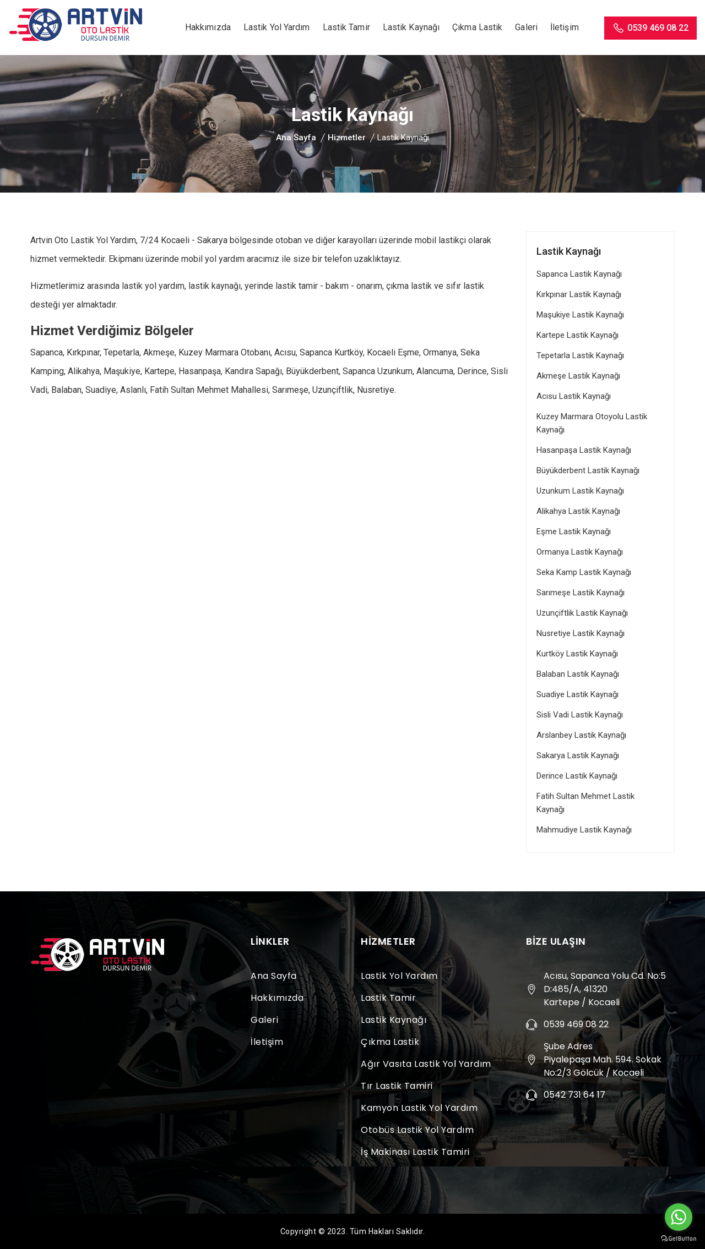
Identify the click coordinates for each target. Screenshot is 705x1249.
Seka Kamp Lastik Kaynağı (583, 572)
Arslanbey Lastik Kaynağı (581, 735)
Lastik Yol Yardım (276, 27)
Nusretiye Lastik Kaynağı (580, 633)
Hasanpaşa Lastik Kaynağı (583, 450)
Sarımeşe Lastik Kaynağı (580, 593)
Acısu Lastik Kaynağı (573, 396)
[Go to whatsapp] (678, 1217)
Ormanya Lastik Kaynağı (579, 552)
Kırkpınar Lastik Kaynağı (578, 294)
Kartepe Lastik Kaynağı (577, 335)
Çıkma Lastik (477, 27)
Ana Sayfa (296, 138)
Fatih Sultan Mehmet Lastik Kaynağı (585, 802)
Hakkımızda (208, 27)
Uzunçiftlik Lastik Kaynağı (582, 613)
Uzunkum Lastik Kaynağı (580, 491)
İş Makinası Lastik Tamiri (415, 1152)
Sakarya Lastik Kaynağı (577, 755)
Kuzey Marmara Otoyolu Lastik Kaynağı (591, 423)
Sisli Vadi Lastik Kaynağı (579, 715)
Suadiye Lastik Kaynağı (577, 694)
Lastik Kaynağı (411, 27)
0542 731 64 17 (574, 1094)
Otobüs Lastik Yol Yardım (417, 1130)
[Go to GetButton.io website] (678, 1238)
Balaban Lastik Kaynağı (577, 674)
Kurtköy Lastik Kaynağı (577, 654)
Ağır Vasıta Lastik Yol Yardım (426, 1064)
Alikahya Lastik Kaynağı (578, 511)
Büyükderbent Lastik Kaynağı (587, 470)
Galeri (526, 27)
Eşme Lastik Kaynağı (573, 531)
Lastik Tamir (346, 27)
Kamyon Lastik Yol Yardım (419, 1108)
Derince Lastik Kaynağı (576, 776)
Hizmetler (347, 138)
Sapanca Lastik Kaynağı (579, 274)
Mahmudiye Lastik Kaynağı (584, 830)
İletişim (564, 27)
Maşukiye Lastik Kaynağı (580, 315)
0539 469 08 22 (650, 28)
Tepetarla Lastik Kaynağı (580, 355)
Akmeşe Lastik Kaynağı (578, 376)
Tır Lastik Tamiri (397, 1086)
